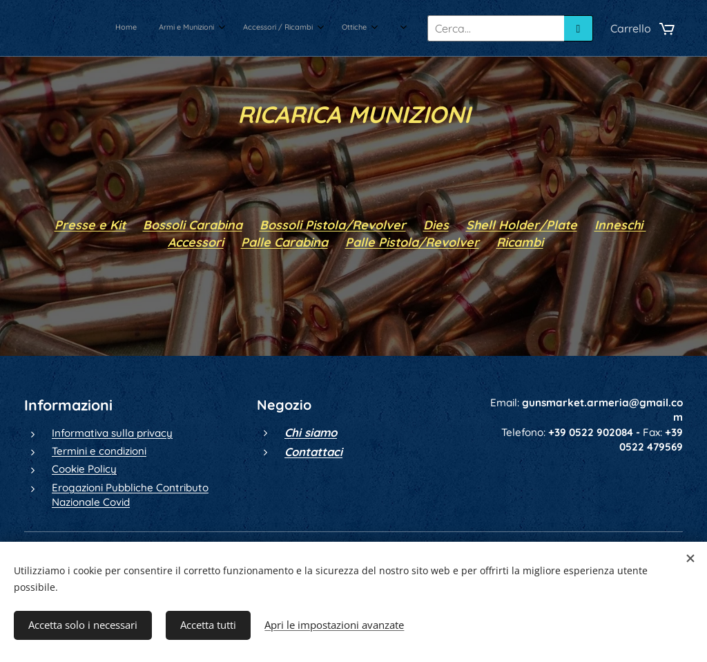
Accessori (196, 241)
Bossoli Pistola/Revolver (333, 224)
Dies (436, 224)
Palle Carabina (284, 241)
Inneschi (620, 224)
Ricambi (519, 241)
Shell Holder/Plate (521, 224)
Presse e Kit (90, 224)
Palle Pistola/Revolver (412, 241)
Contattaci (313, 451)
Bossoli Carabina (192, 224)
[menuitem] (246, 28)
